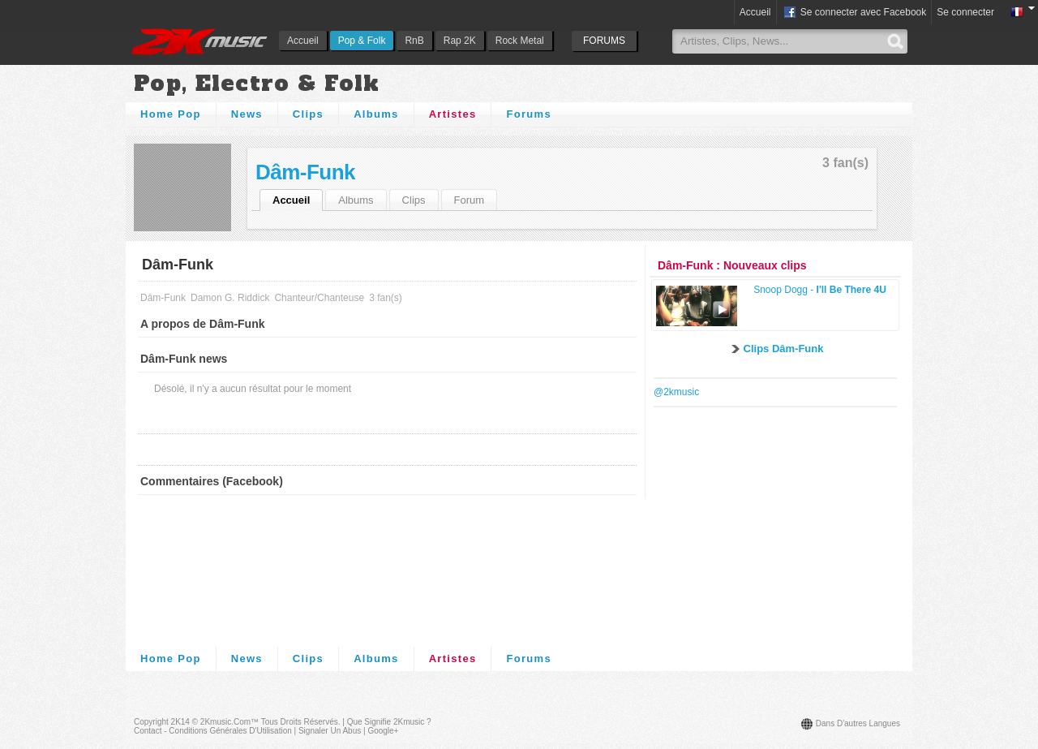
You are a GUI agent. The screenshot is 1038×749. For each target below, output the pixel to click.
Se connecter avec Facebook (854, 13)
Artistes (453, 114)
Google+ (382, 730)
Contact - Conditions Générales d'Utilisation (213, 730)
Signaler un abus (329, 730)
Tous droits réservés (299, 721)
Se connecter (965, 12)
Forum (469, 200)
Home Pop (170, 114)
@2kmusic (676, 392)
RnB (414, 40)
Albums (376, 114)
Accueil (303, 40)
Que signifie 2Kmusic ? (389, 721)
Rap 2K (460, 40)
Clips (308, 114)
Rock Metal (519, 40)
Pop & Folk (362, 40)
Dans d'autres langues (858, 723)
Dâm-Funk (305, 172)
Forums (528, 114)
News (247, 114)
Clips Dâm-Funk (784, 348)
